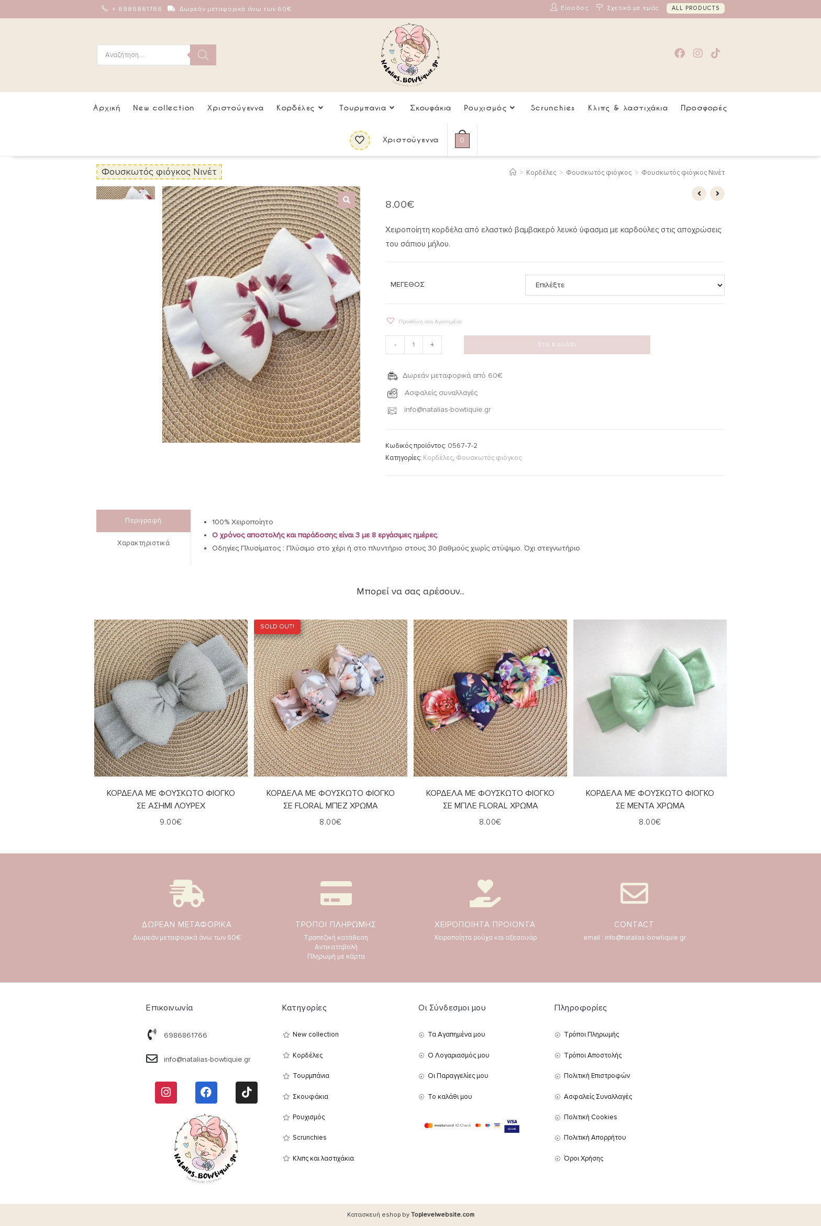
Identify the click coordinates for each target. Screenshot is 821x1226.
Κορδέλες (438, 458)
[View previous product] (699, 193)
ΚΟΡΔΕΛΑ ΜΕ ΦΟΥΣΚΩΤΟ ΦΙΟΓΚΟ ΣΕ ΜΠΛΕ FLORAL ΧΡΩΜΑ (490, 799)
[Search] (203, 54)
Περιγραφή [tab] (143, 520)
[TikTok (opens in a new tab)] (716, 53)
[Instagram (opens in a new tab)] (698, 53)
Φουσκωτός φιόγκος (489, 458)
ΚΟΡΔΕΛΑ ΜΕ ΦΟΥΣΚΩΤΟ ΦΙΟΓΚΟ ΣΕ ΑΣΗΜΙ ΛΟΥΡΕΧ (171, 799)
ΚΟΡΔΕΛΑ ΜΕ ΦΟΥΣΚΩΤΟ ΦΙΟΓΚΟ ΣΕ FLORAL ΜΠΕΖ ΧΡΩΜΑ (331, 799)
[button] (346, 200)
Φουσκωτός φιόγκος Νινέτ (683, 172)
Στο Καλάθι (557, 344)
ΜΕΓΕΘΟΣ (408, 284)
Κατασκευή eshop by (410, 1215)
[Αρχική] (512, 172)
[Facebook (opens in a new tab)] (679, 53)
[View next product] (717, 193)
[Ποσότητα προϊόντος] (413, 344)
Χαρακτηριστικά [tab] (143, 542)
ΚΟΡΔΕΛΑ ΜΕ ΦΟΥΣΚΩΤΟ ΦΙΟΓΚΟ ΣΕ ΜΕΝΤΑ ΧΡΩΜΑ (650, 799)
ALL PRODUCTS (695, 8)
